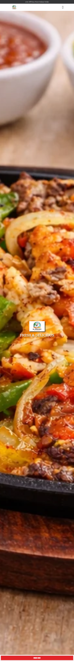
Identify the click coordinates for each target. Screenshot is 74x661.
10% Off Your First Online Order (37, 2)
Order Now (37, 658)
